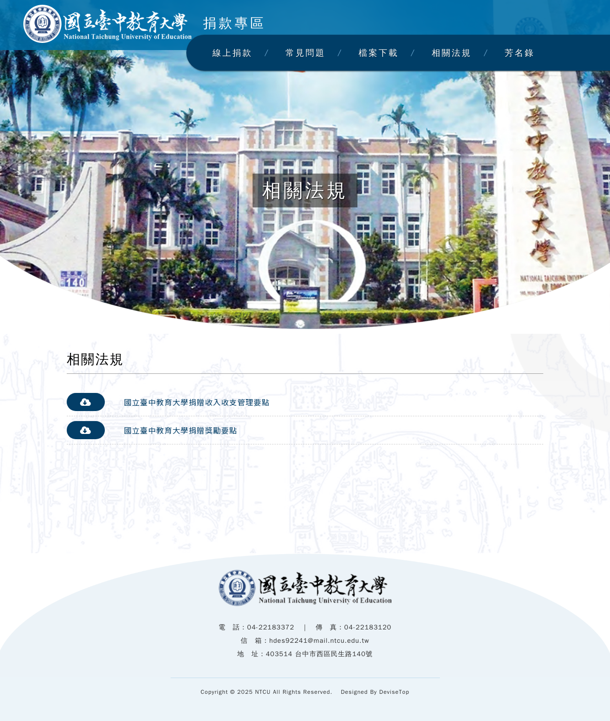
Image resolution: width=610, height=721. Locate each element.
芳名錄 (520, 53)
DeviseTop (394, 692)
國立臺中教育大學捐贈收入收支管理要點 (197, 402)
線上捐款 (233, 53)
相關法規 (452, 53)
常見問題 (305, 53)
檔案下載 (378, 53)
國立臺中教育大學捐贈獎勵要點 (180, 430)
